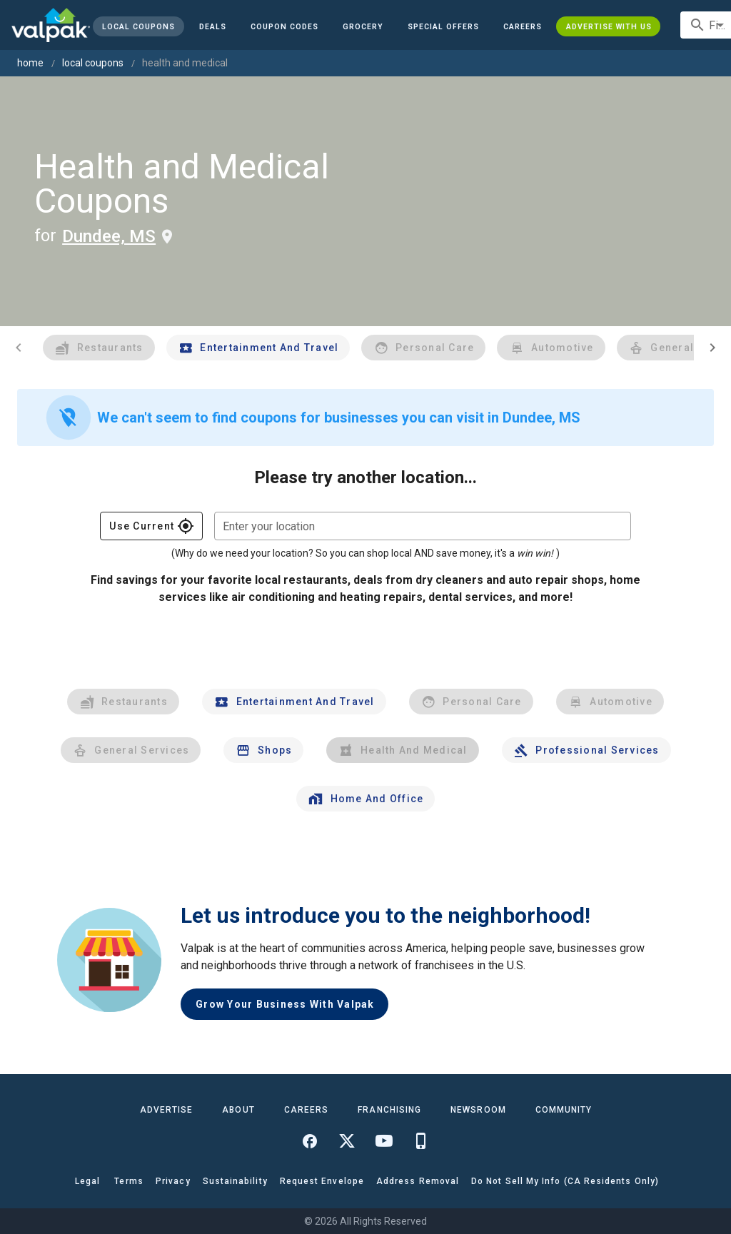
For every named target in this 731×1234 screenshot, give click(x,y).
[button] (443, 26)
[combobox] (422, 526)
